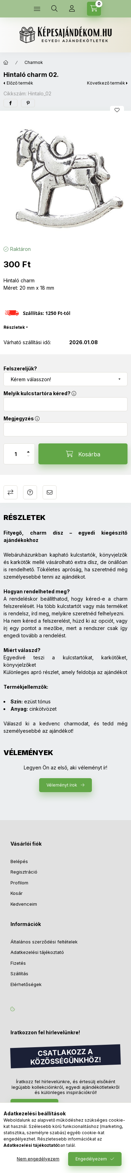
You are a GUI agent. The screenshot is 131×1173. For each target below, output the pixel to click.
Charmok (33, 62)
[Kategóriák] (37, 9)
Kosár (16, 893)
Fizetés (18, 963)
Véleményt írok (61, 785)
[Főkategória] (5, 62)
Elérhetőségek (26, 984)
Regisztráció (23, 872)
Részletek (14, 327)
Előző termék (20, 83)
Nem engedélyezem (38, 1158)
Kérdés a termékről (30, 492)
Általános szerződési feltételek (44, 941)
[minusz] (28, 459)
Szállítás (19, 973)
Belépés (19, 861)
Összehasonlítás (10, 492)
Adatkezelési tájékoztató (37, 952)
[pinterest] (28, 103)
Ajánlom (50, 492)
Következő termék (106, 83)
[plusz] (28, 449)
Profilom (19, 882)
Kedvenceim (23, 904)
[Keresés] (54, 9)
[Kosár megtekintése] (94, 9)
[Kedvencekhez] (117, 110)
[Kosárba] (83, 453)
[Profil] (72, 9)
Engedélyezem (91, 1158)
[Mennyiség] (16, 454)
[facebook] (10, 103)
